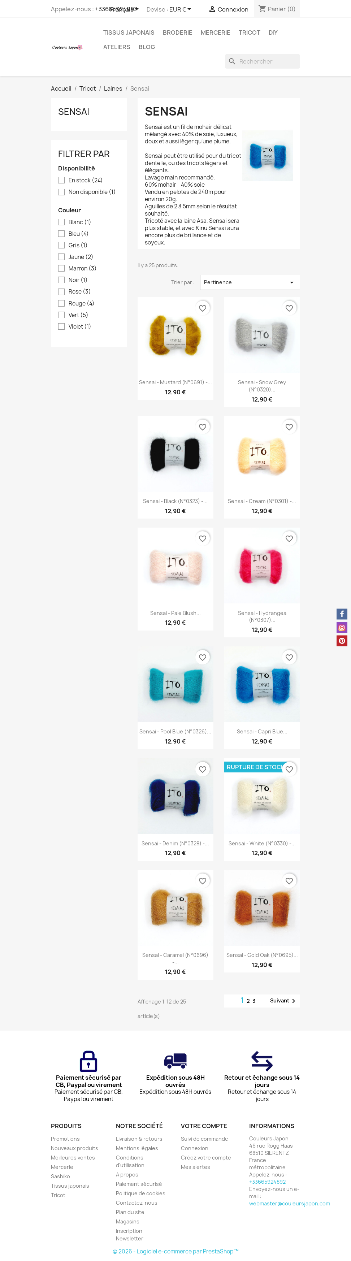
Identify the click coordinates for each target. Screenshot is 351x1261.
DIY (273, 32)
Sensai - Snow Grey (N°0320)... (262, 386)
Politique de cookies (140, 1193)
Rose (80, 291)
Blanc (80, 222)
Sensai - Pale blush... (175, 613)
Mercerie (215, 32)
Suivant (284, 1001)
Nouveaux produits (74, 1148)
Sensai (73, 111)
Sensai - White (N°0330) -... (262, 843)
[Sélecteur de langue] (125, 9)
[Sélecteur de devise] (181, 9)
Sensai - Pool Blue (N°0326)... (175, 731)
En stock (86, 180)
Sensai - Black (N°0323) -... (175, 501)
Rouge (82, 303)
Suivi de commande (204, 1138)
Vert (78, 315)
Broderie (177, 32)
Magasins (127, 1221)
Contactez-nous (136, 1202)
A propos (127, 1174)
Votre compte (204, 1126)
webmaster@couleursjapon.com (289, 1203)
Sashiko (60, 1176)
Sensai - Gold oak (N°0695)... (262, 955)
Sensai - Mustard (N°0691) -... (175, 382)
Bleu (79, 234)
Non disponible (92, 192)
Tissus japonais (129, 32)
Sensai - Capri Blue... (262, 731)
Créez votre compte (206, 1157)
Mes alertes (195, 1167)
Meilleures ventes (73, 1157)
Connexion (194, 1148)
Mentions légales (137, 1148)
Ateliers (116, 47)
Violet (80, 326)
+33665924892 (267, 1181)
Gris (78, 245)
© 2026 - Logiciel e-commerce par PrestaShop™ (176, 1251)
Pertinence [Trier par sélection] (250, 282)
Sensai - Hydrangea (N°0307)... (262, 617)
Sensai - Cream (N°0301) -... (262, 501)
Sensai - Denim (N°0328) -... (175, 843)
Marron (83, 268)
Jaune (81, 257)
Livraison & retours (139, 1138)
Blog (147, 47)
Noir (78, 280)
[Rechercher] (262, 61)
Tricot (249, 32)
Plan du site (130, 1212)
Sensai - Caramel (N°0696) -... (175, 959)
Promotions (65, 1138)
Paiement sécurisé (139, 1183)
